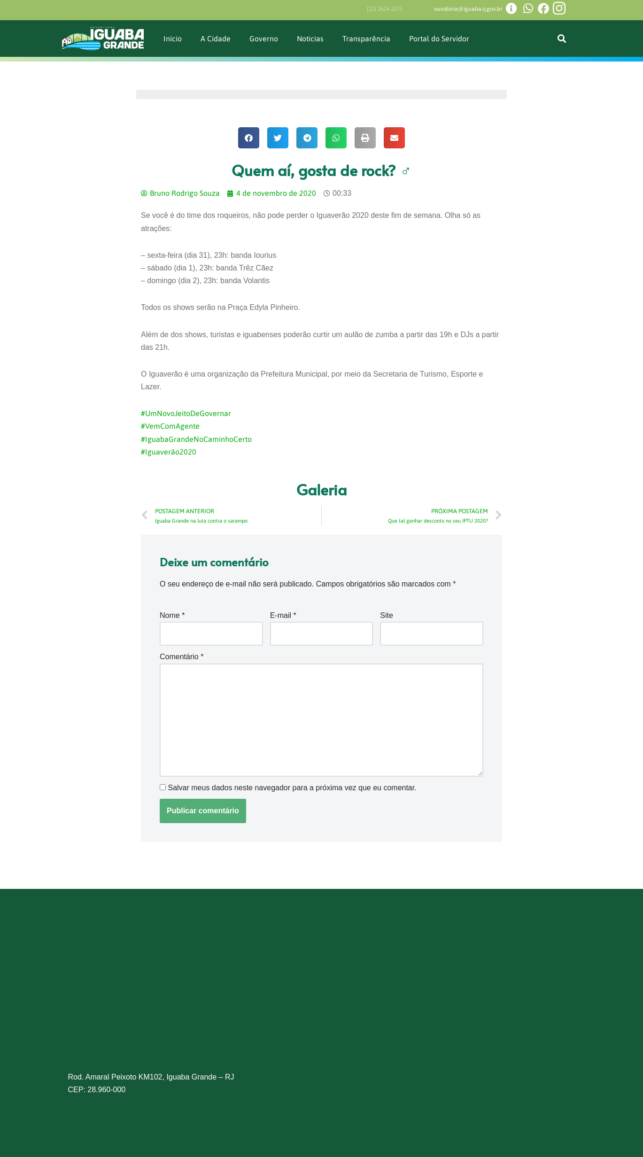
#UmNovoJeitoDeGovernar (186, 413)
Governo (263, 38)
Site (386, 615)
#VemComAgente (170, 426)
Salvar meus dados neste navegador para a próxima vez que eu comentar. (292, 788)
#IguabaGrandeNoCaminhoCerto (196, 439)
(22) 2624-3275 (384, 9)
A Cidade (216, 38)
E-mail (283, 615)
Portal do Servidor (440, 38)
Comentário (181, 657)
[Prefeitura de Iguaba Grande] (321, 998)
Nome (172, 615)
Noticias (310, 38)
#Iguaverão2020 (168, 451)
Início (172, 38)
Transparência (367, 38)
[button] (562, 38)
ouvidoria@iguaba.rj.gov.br (468, 9)
